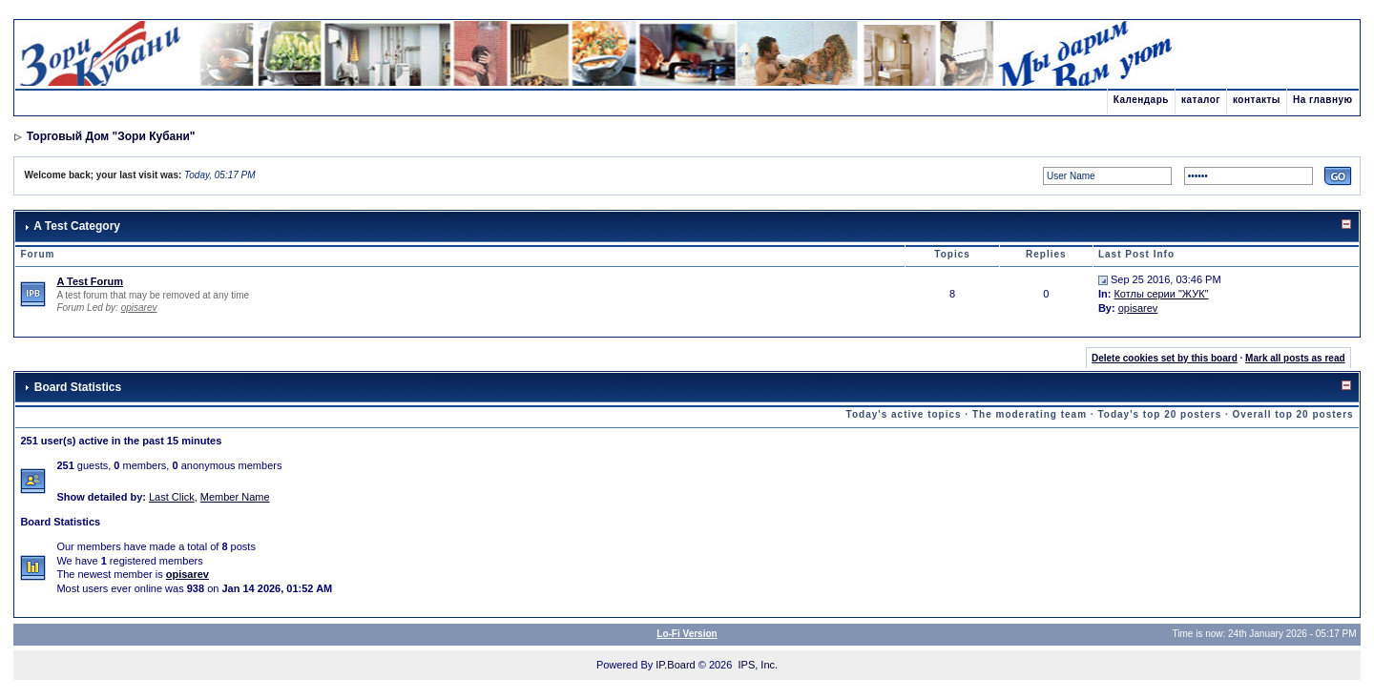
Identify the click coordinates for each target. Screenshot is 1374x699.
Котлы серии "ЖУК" (1161, 293)
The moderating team (1029, 414)
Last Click (172, 497)
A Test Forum (89, 281)
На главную (1323, 99)
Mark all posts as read (1295, 358)
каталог (1200, 99)
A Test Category (76, 226)
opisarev (139, 307)
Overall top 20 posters (1293, 414)
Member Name (235, 497)
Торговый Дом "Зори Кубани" (111, 136)
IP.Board (675, 664)
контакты (1256, 99)
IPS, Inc (756, 664)
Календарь (1141, 99)
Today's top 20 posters (1159, 414)
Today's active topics (904, 414)
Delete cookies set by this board (1165, 358)
